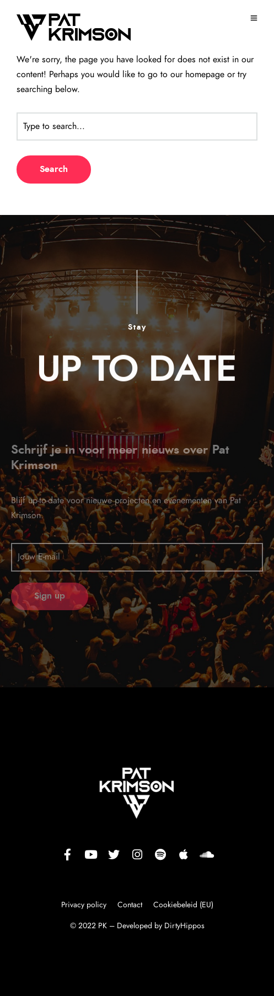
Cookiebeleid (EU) (183, 905)
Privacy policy (85, 905)
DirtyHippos (184, 926)
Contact (129, 905)
